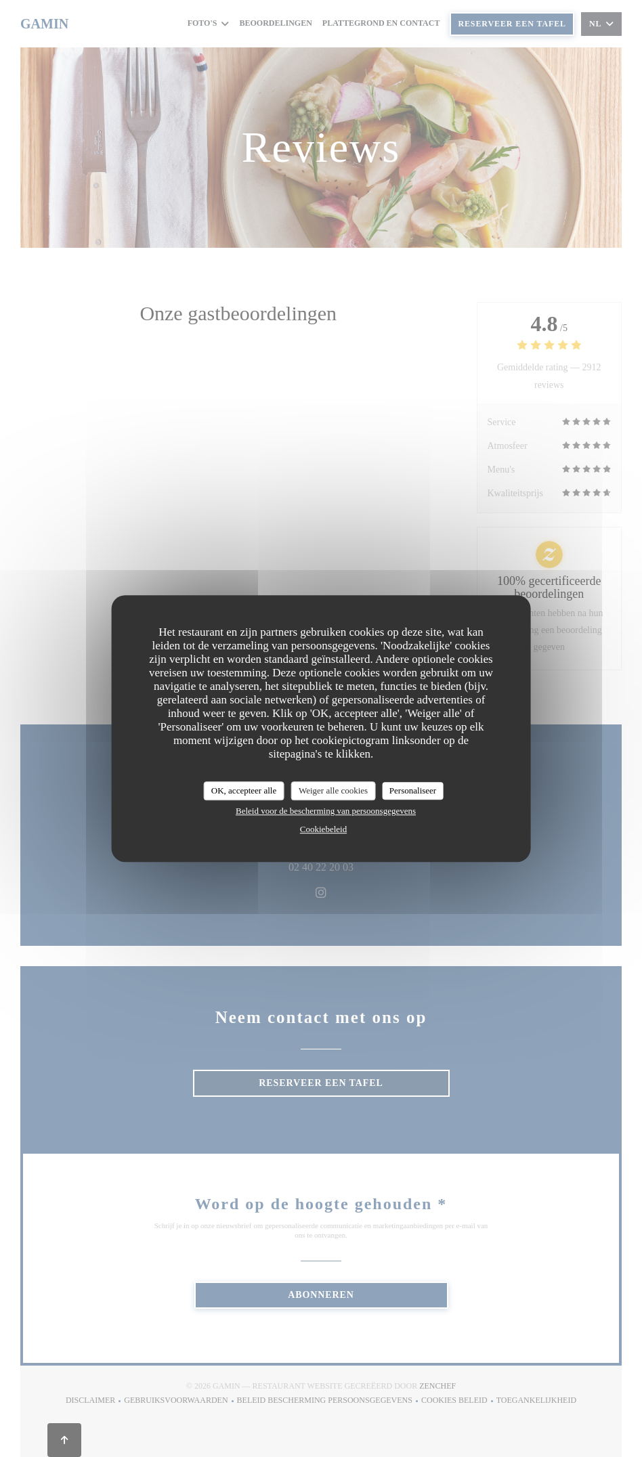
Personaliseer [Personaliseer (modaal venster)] (412, 790)
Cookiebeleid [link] (323, 829)
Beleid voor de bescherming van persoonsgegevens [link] (326, 811)
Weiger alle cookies (333, 790)
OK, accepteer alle (243, 790)
